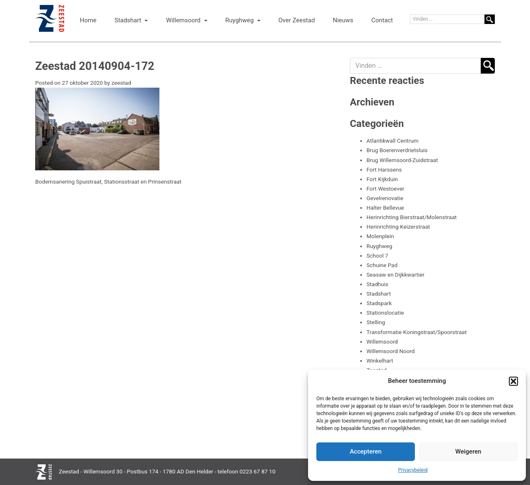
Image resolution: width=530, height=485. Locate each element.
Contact (382, 20)
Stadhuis (377, 284)
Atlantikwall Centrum (392, 140)
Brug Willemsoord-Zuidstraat (402, 160)
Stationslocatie (385, 312)
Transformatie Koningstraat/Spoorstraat (416, 332)
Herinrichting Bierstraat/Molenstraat (411, 217)
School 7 (377, 255)
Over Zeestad (296, 20)
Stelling (375, 322)
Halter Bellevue (385, 207)
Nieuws (343, 20)
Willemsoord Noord (390, 351)
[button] (513, 381)
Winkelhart (379, 360)
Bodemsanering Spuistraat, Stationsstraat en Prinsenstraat (108, 181)
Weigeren (468, 451)
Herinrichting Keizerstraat (398, 226)
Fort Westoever (385, 188)
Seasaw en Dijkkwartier (395, 274)
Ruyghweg (240, 20)
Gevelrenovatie (384, 198)
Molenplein (380, 236)
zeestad (121, 82)
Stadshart (129, 20)
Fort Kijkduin (382, 179)
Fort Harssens (384, 169)
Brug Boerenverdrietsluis (397, 150)
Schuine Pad (382, 265)
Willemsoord (184, 20)
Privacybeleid (413, 470)
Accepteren (366, 451)
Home (88, 20)
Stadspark (379, 303)
